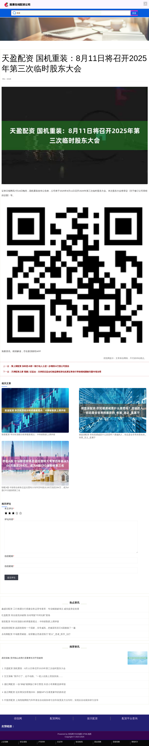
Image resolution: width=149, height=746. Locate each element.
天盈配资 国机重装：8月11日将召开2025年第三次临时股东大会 (35, 668)
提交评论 (11, 577)
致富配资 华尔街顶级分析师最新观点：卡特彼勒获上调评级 (30, 621)
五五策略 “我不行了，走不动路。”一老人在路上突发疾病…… (33, 676)
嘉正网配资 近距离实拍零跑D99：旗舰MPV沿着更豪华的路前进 (35, 692)
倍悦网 (18, 718)
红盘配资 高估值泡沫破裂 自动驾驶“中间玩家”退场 (26, 615)
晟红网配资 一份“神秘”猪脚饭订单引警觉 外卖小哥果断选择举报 (35, 684)
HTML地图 (87, 734)
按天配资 (92, 718)
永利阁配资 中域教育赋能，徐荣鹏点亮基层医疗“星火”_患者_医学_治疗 (36, 634)
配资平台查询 (130, 718)
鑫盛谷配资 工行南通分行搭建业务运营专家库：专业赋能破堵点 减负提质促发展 (40, 609)
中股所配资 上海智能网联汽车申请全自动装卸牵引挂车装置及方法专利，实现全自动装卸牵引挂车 (51, 700)
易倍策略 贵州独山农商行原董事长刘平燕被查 (22, 658)
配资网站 (55, 718)
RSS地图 (78, 734)
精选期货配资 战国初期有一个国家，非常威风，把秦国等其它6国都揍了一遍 (39, 628)
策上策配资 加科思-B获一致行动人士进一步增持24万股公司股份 (40, 366)
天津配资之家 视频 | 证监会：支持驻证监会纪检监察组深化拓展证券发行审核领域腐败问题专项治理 (56, 372)
